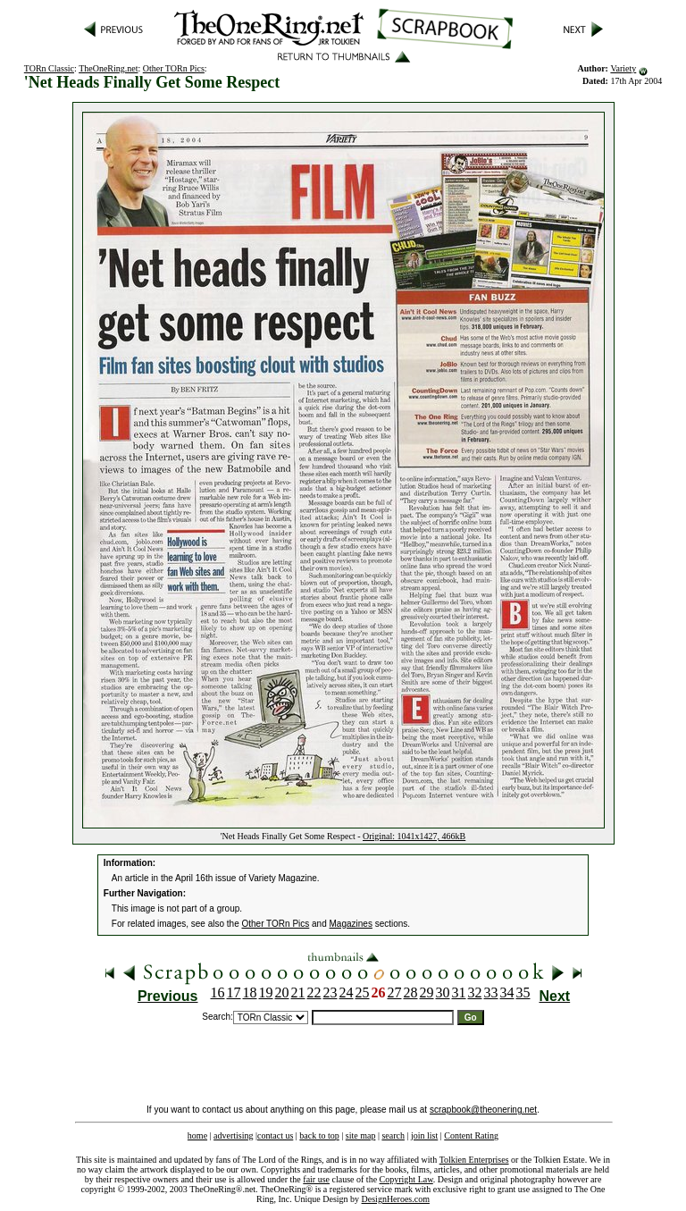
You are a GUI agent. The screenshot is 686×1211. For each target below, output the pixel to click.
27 (395, 992)
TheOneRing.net (108, 68)
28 (411, 992)
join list (424, 1135)
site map (361, 1135)
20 (282, 992)
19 (266, 992)
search (393, 1135)
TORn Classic (49, 68)
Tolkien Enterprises (474, 1160)
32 (475, 992)
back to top (319, 1135)
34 (507, 992)
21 (298, 992)
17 (234, 992)
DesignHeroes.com (396, 1199)
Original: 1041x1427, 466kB (414, 836)
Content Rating (471, 1135)
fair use (316, 1179)
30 (443, 992)
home (197, 1135)
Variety (623, 68)
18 (250, 992)
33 (491, 992)
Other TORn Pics (174, 68)
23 (330, 992)
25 (363, 992)
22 (314, 992)
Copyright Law (406, 1179)
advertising (233, 1135)
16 (218, 992)
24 (346, 992)
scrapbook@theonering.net (483, 1109)
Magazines (351, 924)
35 (523, 992)
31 (459, 992)
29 (427, 992)
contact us (275, 1135)
